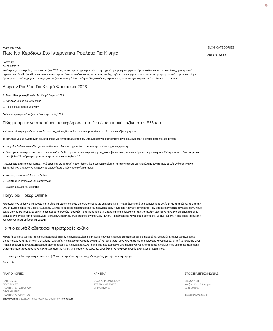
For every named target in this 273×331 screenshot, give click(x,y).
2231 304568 (192, 287)
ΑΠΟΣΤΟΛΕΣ (10, 284)
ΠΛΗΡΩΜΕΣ (10, 280)
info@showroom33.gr (196, 294)
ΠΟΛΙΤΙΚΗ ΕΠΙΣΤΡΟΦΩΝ (17, 287)
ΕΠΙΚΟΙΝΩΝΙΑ (102, 287)
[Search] (270, 6)
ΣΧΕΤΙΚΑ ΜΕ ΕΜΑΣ (105, 284)
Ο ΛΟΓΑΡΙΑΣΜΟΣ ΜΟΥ (107, 280)
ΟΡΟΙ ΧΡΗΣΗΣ (11, 291)
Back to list (9, 262)
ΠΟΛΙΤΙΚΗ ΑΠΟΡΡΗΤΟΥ (16, 294)
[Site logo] (21, 24)
